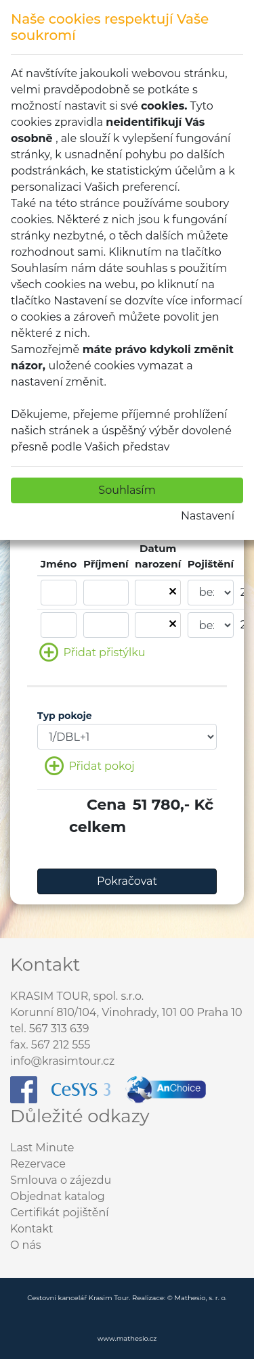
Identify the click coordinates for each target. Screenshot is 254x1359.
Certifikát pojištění (59, 1212)
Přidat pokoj (89, 767)
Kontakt (32, 1228)
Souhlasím (126, 490)
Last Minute (42, 1147)
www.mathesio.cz (127, 1338)
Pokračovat (127, 881)
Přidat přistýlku (92, 653)
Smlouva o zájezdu (60, 1180)
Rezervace (38, 1163)
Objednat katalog (57, 1196)
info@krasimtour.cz (62, 1061)
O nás (25, 1245)
